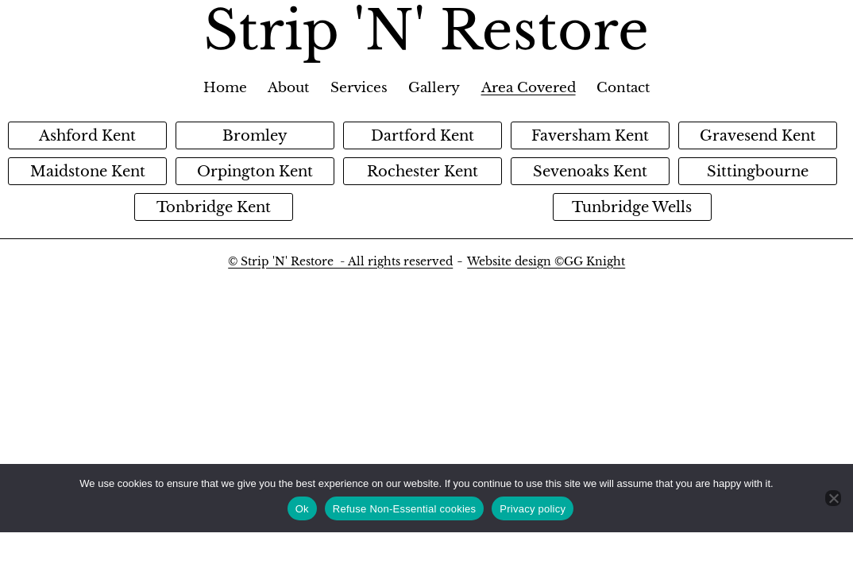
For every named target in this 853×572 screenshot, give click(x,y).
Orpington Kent (255, 171)
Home (225, 87)
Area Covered (528, 87)
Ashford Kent (87, 136)
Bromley (255, 136)
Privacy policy (532, 509)
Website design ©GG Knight (546, 261)
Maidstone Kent (87, 171)
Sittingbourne (758, 171)
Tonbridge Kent (213, 207)
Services (359, 87)
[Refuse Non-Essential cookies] (833, 498)
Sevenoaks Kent (590, 171)
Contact (623, 87)
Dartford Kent (422, 136)
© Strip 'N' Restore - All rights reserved (340, 261)
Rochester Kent (422, 171)
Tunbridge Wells (632, 207)
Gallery (434, 87)
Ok (302, 509)
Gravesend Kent (758, 136)
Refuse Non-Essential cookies (404, 509)
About (288, 87)
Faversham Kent (590, 136)
